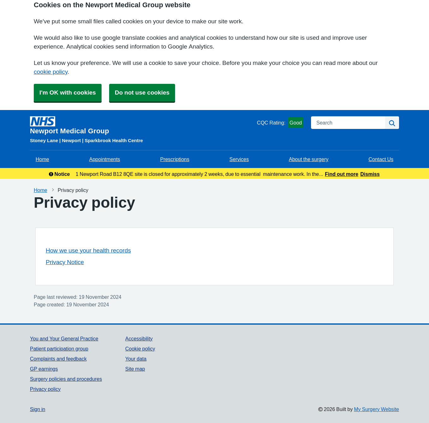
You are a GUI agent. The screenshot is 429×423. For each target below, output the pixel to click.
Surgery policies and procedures (66, 378)
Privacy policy (45, 388)
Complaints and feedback (58, 358)
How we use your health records (88, 250)
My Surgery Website (376, 409)
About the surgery (308, 159)
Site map (135, 368)
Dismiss (369, 174)
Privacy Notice (65, 262)
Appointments (104, 159)
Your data (135, 358)
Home (42, 159)
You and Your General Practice (64, 338)
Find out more (341, 174)
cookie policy (51, 72)
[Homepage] (142, 125)
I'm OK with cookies (67, 93)
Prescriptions (174, 159)
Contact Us (380, 159)
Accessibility (139, 338)
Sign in (37, 409)
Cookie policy (140, 348)
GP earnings (44, 368)
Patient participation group (59, 348)
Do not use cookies (142, 93)
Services (239, 159)
